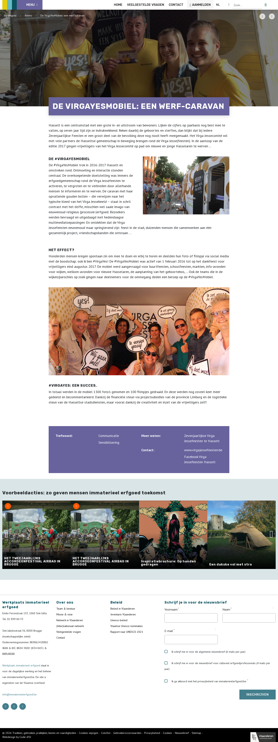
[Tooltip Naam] (273, 608)
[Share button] (272, 16)
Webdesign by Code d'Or (16, 737)
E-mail (168, 631)
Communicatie (108, 435)
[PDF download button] (262, 16)
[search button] (273, 4)
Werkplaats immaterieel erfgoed (21, 665)
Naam (226, 609)
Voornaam (171, 609)
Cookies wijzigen (88, 733)
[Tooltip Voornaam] (215, 608)
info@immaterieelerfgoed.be (19, 694)
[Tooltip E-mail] (215, 629)
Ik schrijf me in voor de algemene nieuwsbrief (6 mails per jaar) (204, 651)
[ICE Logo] (22, 5)
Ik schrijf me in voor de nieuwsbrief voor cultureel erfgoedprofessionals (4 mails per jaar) (217, 666)
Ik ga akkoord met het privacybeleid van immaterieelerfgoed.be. (205, 681)
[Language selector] (262, 5)
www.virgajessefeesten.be (203, 450)
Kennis (28, 15)
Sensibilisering (108, 442)
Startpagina (9, 15)
